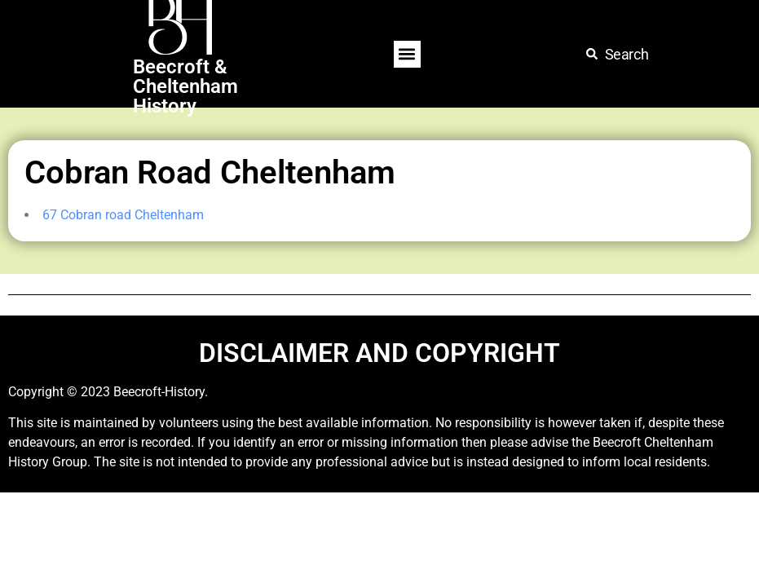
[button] (407, 54)
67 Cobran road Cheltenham (123, 215)
